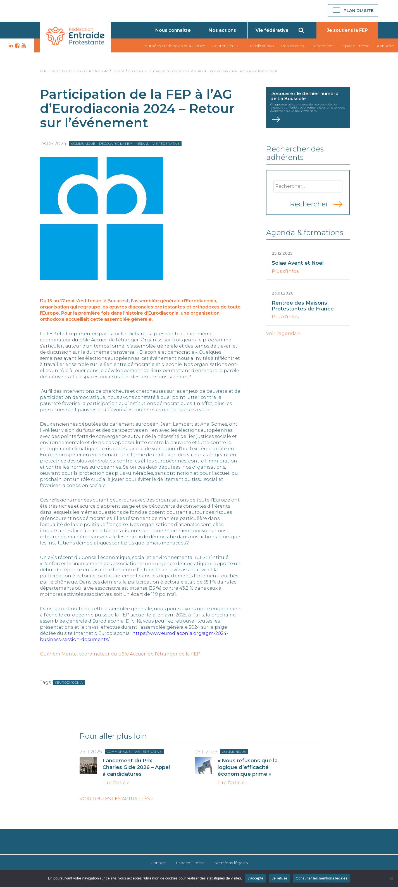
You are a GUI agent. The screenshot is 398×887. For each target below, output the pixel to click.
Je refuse (279, 878)
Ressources (292, 45)
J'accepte (255, 878)
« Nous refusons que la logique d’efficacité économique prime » (248, 767)
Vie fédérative (272, 30)
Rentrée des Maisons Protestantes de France (303, 306)
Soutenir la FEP (227, 45)
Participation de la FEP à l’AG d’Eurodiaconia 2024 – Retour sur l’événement (217, 71)
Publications (262, 45)
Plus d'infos (285, 271)
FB (16, 45)
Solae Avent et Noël (298, 263)
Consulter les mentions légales (321, 878)
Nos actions (222, 30)
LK (10, 45)
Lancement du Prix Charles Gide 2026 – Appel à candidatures (136, 767)
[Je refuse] (391, 878)
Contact (158, 862)
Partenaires (322, 45)
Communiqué (139, 71)
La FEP (118, 71)
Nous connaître (173, 30)
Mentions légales (231, 862)
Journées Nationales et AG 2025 (174, 45)
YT (23, 45)
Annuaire (385, 45)
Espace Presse (355, 45)
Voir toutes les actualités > (117, 798)
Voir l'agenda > (283, 333)
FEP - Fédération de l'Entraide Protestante (74, 71)
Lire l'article (116, 782)
